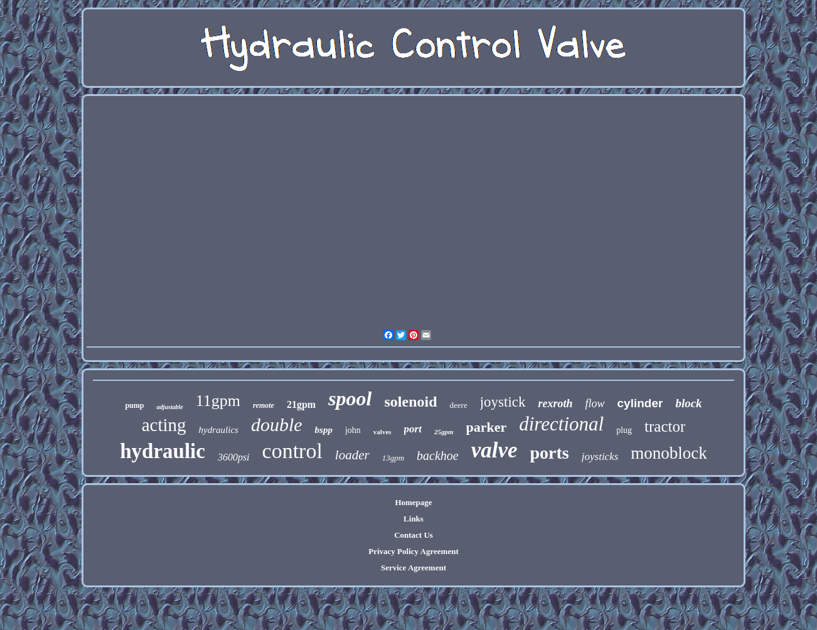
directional (561, 424)
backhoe (438, 455)
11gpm (218, 401)
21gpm (301, 404)
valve (494, 450)
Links (413, 518)
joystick (503, 402)
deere (458, 405)
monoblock (669, 453)
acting (164, 425)
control (292, 450)
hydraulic (162, 451)
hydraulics (218, 430)
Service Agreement (413, 567)
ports (549, 452)
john (353, 430)
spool (349, 398)
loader (352, 454)
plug (624, 430)
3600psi (234, 457)
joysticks (600, 456)
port (413, 429)
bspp (324, 430)
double (276, 424)
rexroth (555, 403)
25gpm (444, 431)
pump (134, 405)
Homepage (413, 502)
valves (382, 431)
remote (263, 405)
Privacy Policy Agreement (413, 551)
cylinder (640, 403)
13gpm (393, 457)
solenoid (410, 401)
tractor (664, 426)
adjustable (169, 406)
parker (486, 427)
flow (595, 403)
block (688, 403)
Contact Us (413, 535)
